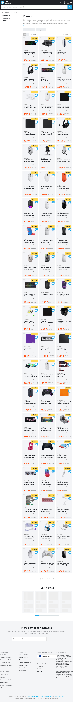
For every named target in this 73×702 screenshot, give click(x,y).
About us (2, 677)
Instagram (40, 671)
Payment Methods (5, 680)
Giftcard (2, 688)
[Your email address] (29, 639)
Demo (15, 12)
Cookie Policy (4, 674)
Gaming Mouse (23, 657)
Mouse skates (23, 660)
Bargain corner (8, 12)
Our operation (31, 696)
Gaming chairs (23, 665)
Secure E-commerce (6, 685)
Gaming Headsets (24, 668)
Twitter (39, 668)
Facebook (40, 666)
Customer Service (5, 657)
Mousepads (22, 670)
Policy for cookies (48, 696)
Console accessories (25, 662)
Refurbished (6, 18)
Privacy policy (4, 682)
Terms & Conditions (6, 665)
